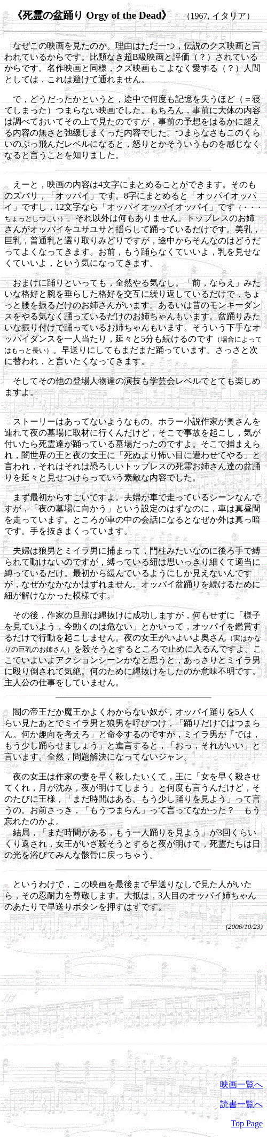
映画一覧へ (241, 1084)
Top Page (247, 1123)
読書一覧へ (241, 1104)
